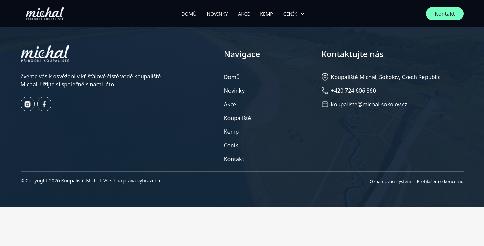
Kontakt (445, 13)
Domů (232, 77)
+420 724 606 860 (353, 90)
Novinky (234, 90)
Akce (230, 104)
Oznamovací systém (390, 181)
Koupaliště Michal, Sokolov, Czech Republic (386, 77)
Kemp (231, 131)
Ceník (231, 145)
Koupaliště (237, 118)
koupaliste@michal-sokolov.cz (369, 104)
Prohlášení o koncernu (440, 181)
